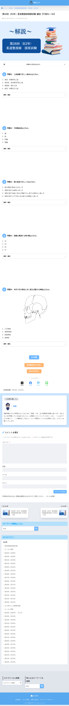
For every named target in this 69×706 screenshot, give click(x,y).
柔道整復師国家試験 (11, 547)
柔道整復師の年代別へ (34, 366)
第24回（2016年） (11, 589)
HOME (34, 697)
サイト (4, 484)
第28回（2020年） (18, 391)
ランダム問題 (9, 550)
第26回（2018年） (11, 582)
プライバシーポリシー (47, 701)
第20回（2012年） (11, 603)
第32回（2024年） (11, 561)
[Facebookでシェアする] (30, 385)
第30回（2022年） (11, 568)
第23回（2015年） (11, 593)
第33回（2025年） (11, 557)
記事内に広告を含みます (33, 64)
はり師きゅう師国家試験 (12, 607)
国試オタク (34, 3)
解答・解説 (7, 95)
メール (4, 476)
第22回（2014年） (11, 596)
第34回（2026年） (11, 554)
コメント (6, 443)
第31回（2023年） (11, 564)
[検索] (36, 530)
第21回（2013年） (11, 600)
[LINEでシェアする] (46, 385)
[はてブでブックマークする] (38, 385)
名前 (3, 467)
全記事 (5, 543)
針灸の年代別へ (34, 372)
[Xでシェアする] (22, 385)
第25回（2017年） (11, 586)
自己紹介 (18, 701)
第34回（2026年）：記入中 (13, 614)
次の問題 (34, 358)
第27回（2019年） (11, 579)
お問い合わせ (35, 701)
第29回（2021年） (11, 571)
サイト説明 (25, 701)
